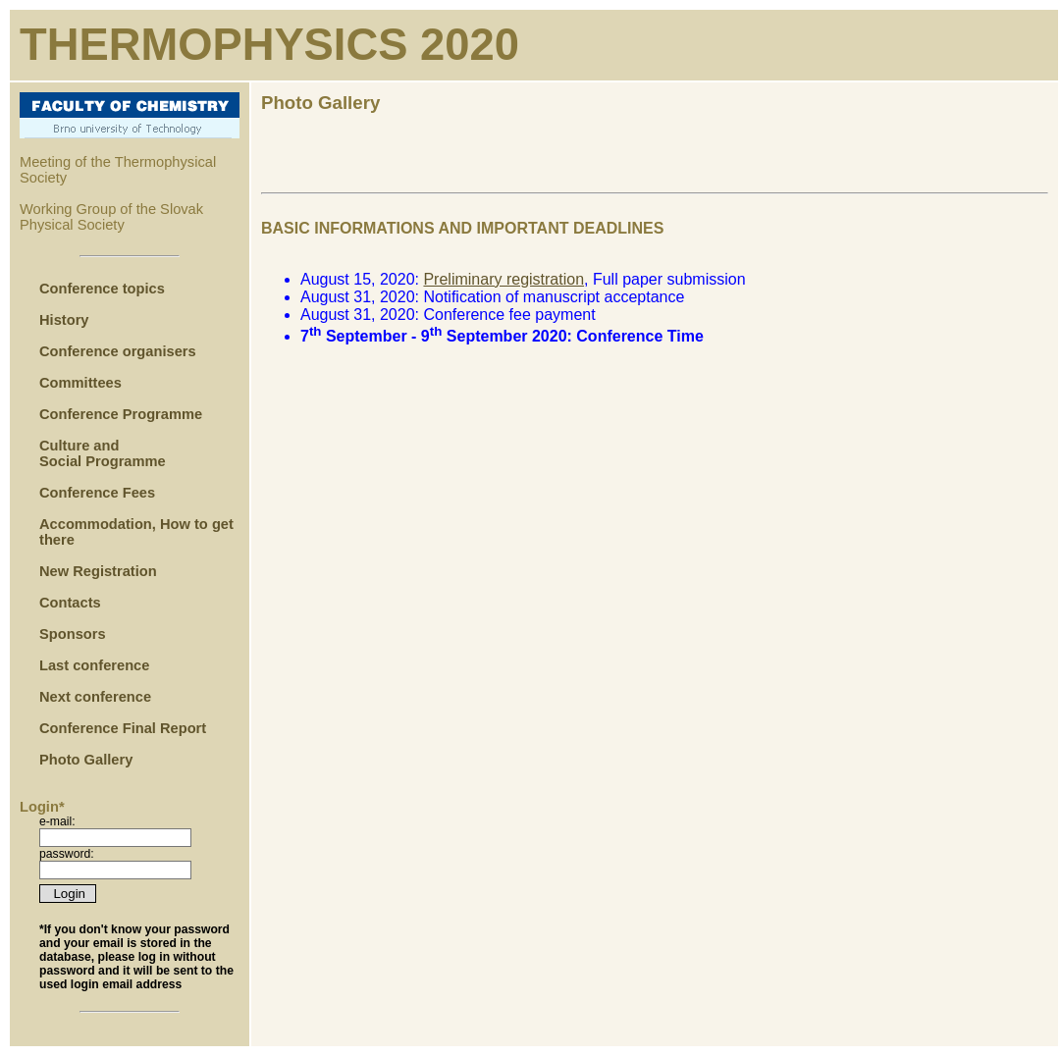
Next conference (95, 697)
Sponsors (72, 634)
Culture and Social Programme (102, 453)
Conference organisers (117, 351)
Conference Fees (97, 493)
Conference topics (102, 288)
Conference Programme (122, 414)
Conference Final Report (122, 728)
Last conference (94, 665)
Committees (80, 383)
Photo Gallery (85, 759)
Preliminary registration (503, 279)
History (64, 320)
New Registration (98, 571)
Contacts (70, 602)
